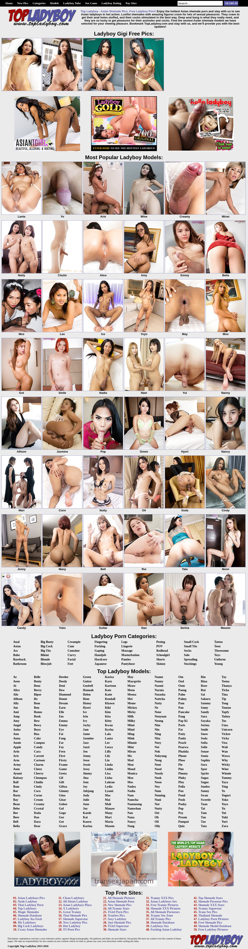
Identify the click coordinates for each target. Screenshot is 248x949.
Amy (16, 720)
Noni (158, 764)
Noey (158, 742)
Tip (224, 699)
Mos (130, 782)
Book (37, 716)
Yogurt (226, 795)
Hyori (87, 707)
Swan (204, 795)
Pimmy (183, 773)
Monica (132, 773)
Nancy (131, 821)
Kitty (108, 720)
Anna (16, 738)
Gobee (63, 804)
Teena (225, 681)
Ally (16, 703)
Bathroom (19, 663)
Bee (15, 813)
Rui (203, 690)
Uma (225, 725)
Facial (72, 659)
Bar (15, 791)
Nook (158, 778)
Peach (182, 742)
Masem (110, 826)
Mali (108, 804)
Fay (61, 747)
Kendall (110, 699)
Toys (217, 655)
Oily (157, 826)
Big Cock (47, 646)
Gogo (62, 813)
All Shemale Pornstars (165, 912)
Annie (17, 742)
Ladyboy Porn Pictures (213, 919)
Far (61, 742)
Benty (38, 681)
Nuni (158, 799)
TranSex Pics (116, 915)
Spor (204, 769)
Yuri (225, 821)
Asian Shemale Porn (121, 901)
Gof (61, 808)
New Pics (22, 3)
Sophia (205, 760)
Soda (204, 738)
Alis (15, 694)
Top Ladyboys (27, 908)
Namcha (132, 799)
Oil (157, 821)
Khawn (110, 703)
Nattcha (160, 699)
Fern (62, 751)
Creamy (39, 804)
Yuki (225, 817)
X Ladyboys (71, 908)
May (130, 677)
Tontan (226, 707)
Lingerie (127, 646)
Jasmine (88, 738)
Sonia (204, 756)
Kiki (108, 707)
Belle (37, 677)
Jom (86, 782)
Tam (204, 813)
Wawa (226, 756)
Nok (157, 751)
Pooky (182, 804)
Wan (225, 751)
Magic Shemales (28, 912)
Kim (108, 712)
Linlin (109, 769)
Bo (36, 699)
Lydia (108, 786)
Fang (62, 738)
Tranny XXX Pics (162, 898)
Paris (181, 725)
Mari (108, 817)
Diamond (65, 694)
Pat (180, 729)
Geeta (62, 773)
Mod (130, 760)
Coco (37, 791)
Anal (16, 642)
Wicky (226, 764)
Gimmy (64, 791)
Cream (38, 799)
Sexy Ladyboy (117, 919)
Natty (158, 703)
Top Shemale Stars (210, 898)
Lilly (108, 751)
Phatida (183, 751)
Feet (70, 663)
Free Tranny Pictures (164, 905)
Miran (131, 751)
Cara (37, 751)
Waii (225, 747)
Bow (37, 720)
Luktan (110, 782)
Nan (130, 813)
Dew (62, 690)
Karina (87, 826)
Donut (63, 699)
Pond (181, 795)
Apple (17, 747)
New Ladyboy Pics (75, 922)
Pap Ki (183, 720)
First (62, 756)
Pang (181, 716)
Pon (180, 791)
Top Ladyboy (28, 946)
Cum (71, 646)
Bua (36, 734)
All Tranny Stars (118, 908)
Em (61, 716)
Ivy (85, 720)
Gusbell (88, 685)
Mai (107, 799)
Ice (85, 712)
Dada (37, 813)
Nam (130, 795)
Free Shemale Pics (210, 922)
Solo (187, 655)
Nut (157, 804)
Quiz (181, 826)
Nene (158, 712)
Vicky (225, 738)
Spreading (190, 659)
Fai (61, 734)
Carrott (39, 756)
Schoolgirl (163, 655)
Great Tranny (72, 912)
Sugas (204, 778)
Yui (224, 813)
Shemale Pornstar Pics (213, 901)
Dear (37, 826)
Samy (204, 707)
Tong (225, 703)
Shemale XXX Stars (211, 905)
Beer (16, 817)
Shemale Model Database (214, 926)
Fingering (101, 642)
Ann (16, 734)
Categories (38, 3)
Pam (181, 703)
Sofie (204, 747)
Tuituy (226, 716)
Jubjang (88, 791)
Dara (37, 821)
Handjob (100, 655)
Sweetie (206, 799)
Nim (157, 725)
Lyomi (109, 791)
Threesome (221, 650)
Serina (205, 725)
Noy (157, 786)
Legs (124, 642)
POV (159, 646)
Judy (86, 795)
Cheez (38, 769)
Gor (61, 817)
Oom (181, 685)
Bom (37, 703)
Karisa (109, 677)
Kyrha (109, 729)
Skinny (160, 663)
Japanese (100, 663)
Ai (14, 685)
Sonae (205, 751)
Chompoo (40, 778)
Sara (204, 716)
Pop (180, 808)
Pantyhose (128, 663)
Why (225, 760)
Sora (204, 764)
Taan (204, 804)
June (86, 804)
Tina (225, 694)
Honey (87, 703)
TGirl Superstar (118, 926)
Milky (131, 720)
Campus (39, 742)
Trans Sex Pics (207, 912)
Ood (181, 681)
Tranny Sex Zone (162, 915)
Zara (225, 826)
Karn (108, 681)
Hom (86, 699)
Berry (38, 690)
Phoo (181, 760)
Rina (204, 681)
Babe (16, 655)
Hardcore (101, 659)
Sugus (205, 782)
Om (180, 677)
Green (87, 677)
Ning (158, 734)
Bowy (37, 725)
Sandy (205, 712)
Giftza (63, 786)
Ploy (181, 782)
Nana (130, 817)
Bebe (16, 808)
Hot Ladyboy (71, 926)
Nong (158, 760)
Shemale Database (30, 915)
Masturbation (130, 655)
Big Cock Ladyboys (30, 926)
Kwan (109, 725)
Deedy (63, 681)
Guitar (87, 681)
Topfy (225, 712)
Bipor (37, 694)
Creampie (74, 642)
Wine (225, 769)
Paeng (182, 690)
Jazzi (86, 747)
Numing (160, 795)
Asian (17, 646)
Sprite (205, 773)
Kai (85, 817)
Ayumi (17, 773)
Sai (203, 694)
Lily (107, 756)
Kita (108, 716)
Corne (38, 795)
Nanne (159, 677)
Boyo (37, 729)
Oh (157, 817)
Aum (16, 769)
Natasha (160, 694)
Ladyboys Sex (160, 926)
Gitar (62, 799)
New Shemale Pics (119, 905)
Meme (131, 703)
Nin (157, 729)
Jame (86, 734)
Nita (157, 738)
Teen (217, 646)
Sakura (205, 699)
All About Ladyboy (75, 901)
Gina (62, 795)
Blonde (45, 659)
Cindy (38, 786)
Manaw (110, 808)
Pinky (182, 778)
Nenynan (160, 716)
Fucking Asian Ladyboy (166, 929)
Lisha (108, 778)
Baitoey (18, 778)
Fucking (100, 646)
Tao (203, 821)
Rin (203, 677)
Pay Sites (131, 3)
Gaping (99, 650)
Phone (182, 756)
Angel (17, 725)
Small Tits (190, 646)
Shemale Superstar (75, 919)
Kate (108, 690)
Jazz (86, 742)
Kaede (87, 813)
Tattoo (218, 642)
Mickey (132, 707)
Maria (109, 821)
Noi (157, 747)
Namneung (134, 804)
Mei (129, 699)
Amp (16, 716)
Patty (181, 734)
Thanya (227, 685)
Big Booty (47, 642)
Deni (62, 685)
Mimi (131, 725)
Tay (224, 677)
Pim (181, 769)
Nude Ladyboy (27, 901)
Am (15, 707)
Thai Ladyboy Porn (30, 905)
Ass (15, 650)
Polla (181, 786)
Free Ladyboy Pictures (213, 929)
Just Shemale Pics (119, 922)
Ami (16, 712)
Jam (86, 729)
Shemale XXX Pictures (166, 908)
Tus (224, 720)
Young (218, 663)
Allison (17, 699)
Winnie (226, 773)
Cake (37, 738)
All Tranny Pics (160, 919)
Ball (15, 782)
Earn (62, 707)
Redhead (162, 650)
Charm (38, 764)
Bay (15, 799)
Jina (86, 778)
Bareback (19, 659)
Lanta (109, 738)
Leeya (109, 747)
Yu (223, 808)
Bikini (45, 655)
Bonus (38, 712)
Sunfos (205, 786)
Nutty (158, 808)
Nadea (131, 786)
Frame (63, 764)
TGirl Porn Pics (118, 912)
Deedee (63, 677)
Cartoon (39, 760)
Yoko (225, 799)
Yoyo (225, 804)
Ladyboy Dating (111, 3)
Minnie (132, 742)
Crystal (39, 808)
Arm (16, 760)
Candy (38, 747)
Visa (224, 742)
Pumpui (183, 821)
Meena (131, 694)
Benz (37, 685)
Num (158, 791)
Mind (131, 729)
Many (109, 813)
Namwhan (134, 808)
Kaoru (87, 821)
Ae (15, 677)
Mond (131, 769)
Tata (204, 826)
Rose (204, 685)
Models (54, 3)
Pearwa (183, 747)
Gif (61, 778)
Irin (85, 716)
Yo (223, 791)
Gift (61, 782)
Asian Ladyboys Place (77, 905)
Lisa (108, 773)
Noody (159, 773)
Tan (203, 817)
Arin (16, 751)
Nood (158, 769)
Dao (36, 817)
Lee (107, 742)
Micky (131, 712)
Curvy (72, 655)
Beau (16, 804)
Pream (182, 817)
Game (63, 769)
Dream (63, 703)
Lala (108, 734)
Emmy (63, 725)
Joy (85, 786)
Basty (16, 795)
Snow (204, 734)
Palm (181, 694)
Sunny (205, 791)
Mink (131, 738)
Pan (180, 707)
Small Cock (191, 642)
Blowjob (46, 663)
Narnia (159, 690)
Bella (16, 826)
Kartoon (110, 685)
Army (17, 764)
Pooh (181, 799)
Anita (16, 729)
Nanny (159, 681)
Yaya (225, 782)
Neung (159, 720)
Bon (36, 707)
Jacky (87, 725)
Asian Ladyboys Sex (163, 901)
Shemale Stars (117, 929)
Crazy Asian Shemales (32, 929)
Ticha (225, 690)
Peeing (160, 642)
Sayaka (205, 720)
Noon (158, 782)
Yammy (227, 778)
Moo (130, 778)
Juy (85, 808)
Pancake (184, 712)
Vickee (226, 734)
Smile (204, 729)
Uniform (219, 659)
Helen (87, 694)
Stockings (190, 663)
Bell (15, 821)
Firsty (63, 760)
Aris (16, 756)
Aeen (16, 681)
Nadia (131, 791)
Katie (108, 694)
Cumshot (73, 650)
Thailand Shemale (210, 915)
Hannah (88, 690)
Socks (187, 650)
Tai (203, 808)
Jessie (86, 764)
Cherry (39, 773)
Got (61, 821)
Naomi (159, 685)
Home (9, 3)
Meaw (131, 685)
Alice (16, 690)
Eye (61, 729)
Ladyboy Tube (72, 3)
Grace (63, 826)
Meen (131, 690)
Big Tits (46, 650)
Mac (108, 795)
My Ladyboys (27, 922)
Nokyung (160, 756)
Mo (129, 756)
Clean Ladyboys (73, 898)
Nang (130, 826)
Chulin (38, 782)
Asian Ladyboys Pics (31, 898)
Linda (109, 764)
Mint (130, 747)
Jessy (86, 769)
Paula (182, 738)
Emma (63, 720)
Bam (16, 786)
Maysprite (134, 681)
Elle (61, 712)
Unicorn (227, 729)
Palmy (182, 699)
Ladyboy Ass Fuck (30, 919)
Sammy (206, 703)
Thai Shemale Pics (75, 915)
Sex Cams (91, 3)
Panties (126, 659)
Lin (107, 760)
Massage (127, 650)
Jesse (86, 760)
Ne (156, 707)
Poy (180, 813)
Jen (85, 751)
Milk (130, 716)
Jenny (87, 756)
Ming (130, 734)
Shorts (160, 659)
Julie (86, 799)
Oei (157, 813)
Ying (225, 786)
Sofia (204, 742)
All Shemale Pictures (121, 898)
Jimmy (87, 773)
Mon (130, 764)
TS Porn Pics (71, 929)
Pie (180, 764)
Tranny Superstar (210, 908)
